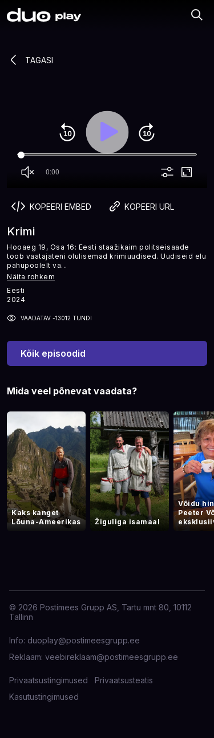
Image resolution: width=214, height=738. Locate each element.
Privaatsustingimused (48, 680)
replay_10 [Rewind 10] (67, 132)
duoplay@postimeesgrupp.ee (83, 640)
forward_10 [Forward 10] (147, 132)
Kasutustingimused (44, 697)
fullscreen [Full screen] (186, 172)
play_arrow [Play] (107, 132)
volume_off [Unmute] (27, 172)
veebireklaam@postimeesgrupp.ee (111, 657)
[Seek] (107, 155)
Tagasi (30, 60)
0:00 (52, 172)
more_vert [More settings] (167, 172)
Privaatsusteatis (124, 680)
